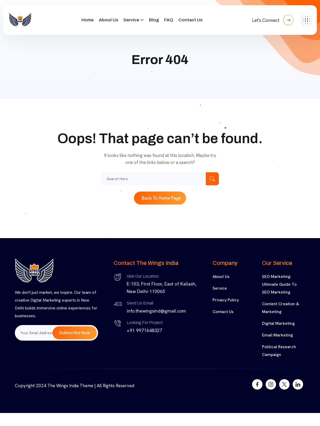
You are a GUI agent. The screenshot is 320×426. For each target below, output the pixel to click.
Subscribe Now (74, 332)
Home (87, 19)
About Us (108, 19)
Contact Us (190, 19)
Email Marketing (277, 335)
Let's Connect (272, 20)
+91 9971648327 (144, 330)
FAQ (168, 19)
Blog (154, 19)
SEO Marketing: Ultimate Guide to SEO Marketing (279, 284)
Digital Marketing (278, 323)
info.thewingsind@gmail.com (156, 311)
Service (131, 19)
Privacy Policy (226, 300)
